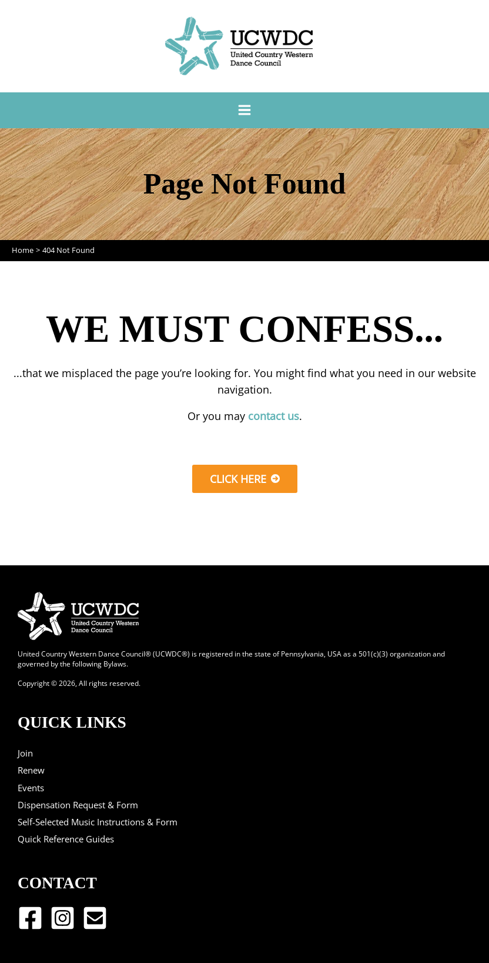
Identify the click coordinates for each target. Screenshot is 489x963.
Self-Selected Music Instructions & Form (97, 822)
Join (25, 753)
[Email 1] (95, 918)
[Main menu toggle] (244, 110)
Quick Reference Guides (66, 839)
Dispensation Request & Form (78, 805)
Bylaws (114, 663)
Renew (31, 770)
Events (31, 788)
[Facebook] (30, 918)
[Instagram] (62, 918)
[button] (244, 479)
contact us (273, 416)
